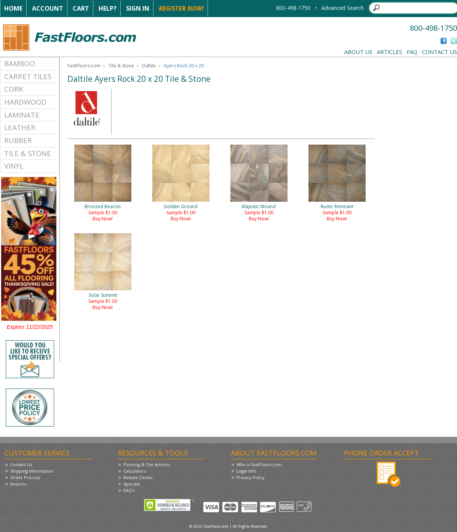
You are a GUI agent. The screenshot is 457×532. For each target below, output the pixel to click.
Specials (131, 484)
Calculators (134, 471)
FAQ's (128, 490)
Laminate (22, 114)
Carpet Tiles (27, 76)
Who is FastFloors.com (259, 464)
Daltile (149, 65)
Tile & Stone (27, 153)
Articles (389, 52)
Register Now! (181, 8)
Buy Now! (103, 218)
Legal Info (246, 471)
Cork (13, 89)
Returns (18, 484)
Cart (81, 8)
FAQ (412, 52)
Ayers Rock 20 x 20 (184, 65)
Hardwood (25, 102)
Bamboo (19, 63)
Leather (19, 127)
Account (47, 8)
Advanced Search (342, 7)
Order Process (25, 477)
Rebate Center (138, 477)
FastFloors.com (84, 65)
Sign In (137, 8)
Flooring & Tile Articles (146, 464)
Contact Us (439, 52)
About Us (358, 52)
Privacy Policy (250, 477)
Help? (108, 8)
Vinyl (13, 165)
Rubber (18, 140)
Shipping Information (31, 471)
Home (13, 8)
